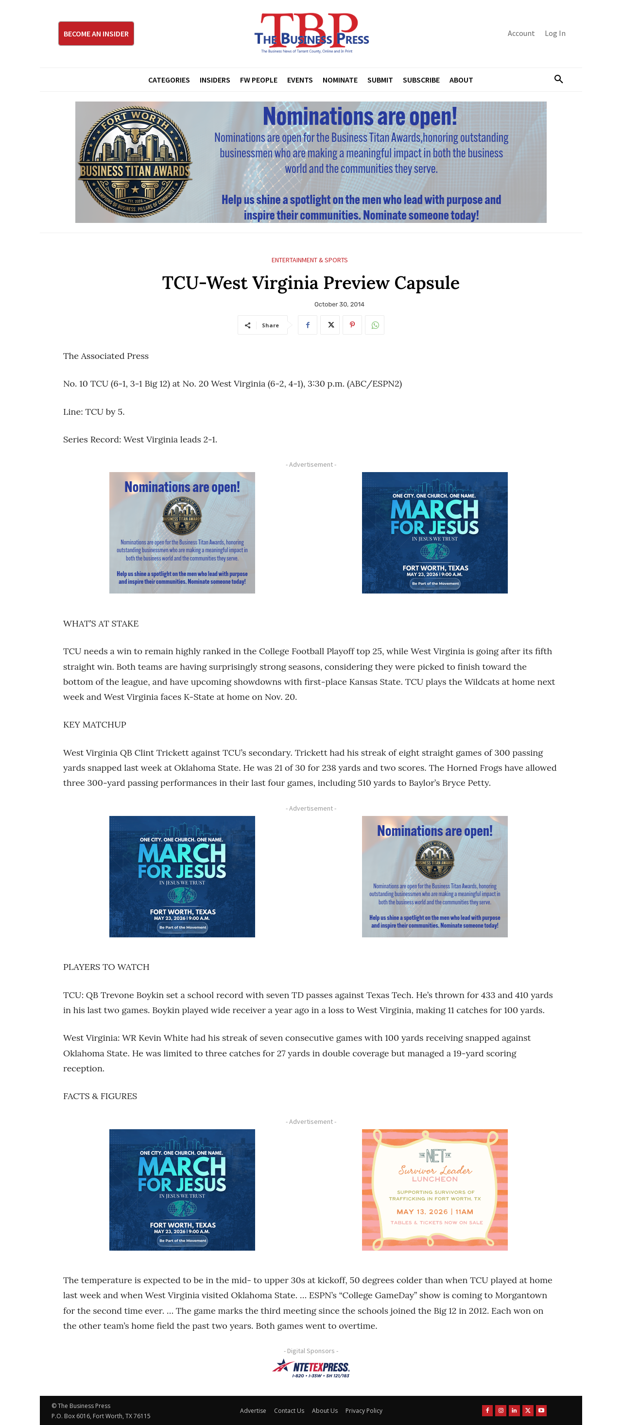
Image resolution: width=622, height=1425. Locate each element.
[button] (554, 79)
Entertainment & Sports (310, 260)
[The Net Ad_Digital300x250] (435, 1190)
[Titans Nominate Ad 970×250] (311, 162)
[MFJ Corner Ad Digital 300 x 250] (435, 533)
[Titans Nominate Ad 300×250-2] (182, 533)
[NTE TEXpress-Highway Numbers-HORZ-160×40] (311, 1368)
